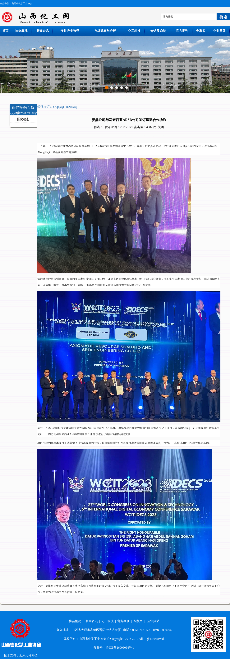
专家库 (200, 30)
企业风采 (219, 30)
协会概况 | (77, 621)
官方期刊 (182, 30)
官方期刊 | (125, 621)
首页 (5, 30)
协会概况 (21, 30)
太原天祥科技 (28, 655)
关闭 (161, 127)
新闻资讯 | (93, 621)
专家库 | (139, 621)
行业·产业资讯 (69, 30)
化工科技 (134, 30)
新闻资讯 (42, 30)
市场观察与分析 (105, 30)
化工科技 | (109, 621)
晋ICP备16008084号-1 (120, 647)
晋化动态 (23, 119)
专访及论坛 (158, 30)
